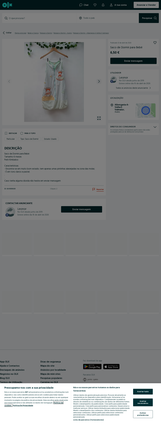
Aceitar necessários (142, 402)
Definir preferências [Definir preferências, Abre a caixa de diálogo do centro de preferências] (143, 414)
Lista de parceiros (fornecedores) (88, 420)
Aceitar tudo (143, 391)
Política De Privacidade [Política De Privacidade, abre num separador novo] (23, 405)
